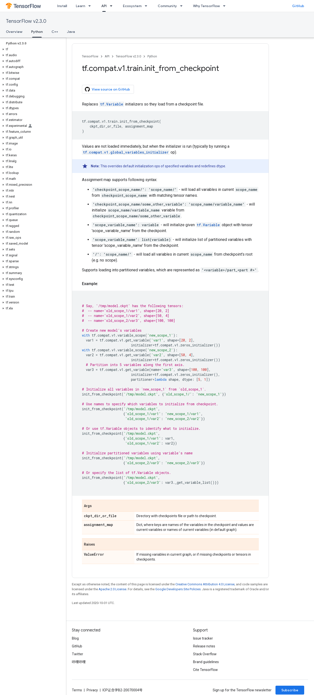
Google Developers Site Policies (178, 589)
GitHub (298, 6)
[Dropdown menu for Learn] (91, 6)
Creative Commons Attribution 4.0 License (205, 584)
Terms (77, 690)
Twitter (77, 654)
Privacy (92, 690)
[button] (32, 49)
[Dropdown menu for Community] (183, 6)
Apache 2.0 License (112, 589)
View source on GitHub (107, 89)
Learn (80, 6)
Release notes (204, 646)
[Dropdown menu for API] (112, 6)
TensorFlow (90, 56)
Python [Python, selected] (37, 31)
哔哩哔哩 (79, 662)
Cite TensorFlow (205, 670)
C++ (55, 31)
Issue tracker (203, 638)
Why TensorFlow (206, 6)
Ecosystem (132, 6)
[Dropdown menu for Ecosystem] (147, 6)
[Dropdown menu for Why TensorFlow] (226, 6)
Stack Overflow (205, 654)
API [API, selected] (104, 6)
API (107, 56)
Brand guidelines (206, 662)
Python (152, 56)
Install (62, 6)
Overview (14, 31)
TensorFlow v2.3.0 (26, 21)
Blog (75, 638)
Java (71, 31)
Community (167, 6)
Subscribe (289, 690)
